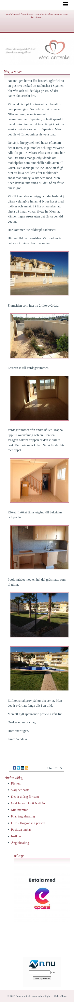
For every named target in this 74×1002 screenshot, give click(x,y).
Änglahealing (20, 843)
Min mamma (19, 810)
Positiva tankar (21, 829)
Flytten (16, 783)
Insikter (16, 836)
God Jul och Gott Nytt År (28, 803)
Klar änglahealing (23, 816)
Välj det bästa (20, 790)
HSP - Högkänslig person (28, 823)
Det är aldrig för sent (25, 797)
